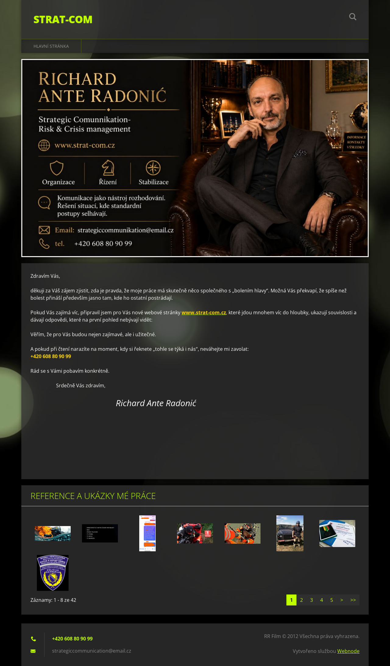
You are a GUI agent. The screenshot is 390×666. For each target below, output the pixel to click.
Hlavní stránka (51, 46)
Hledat (352, 17)
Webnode (348, 651)
